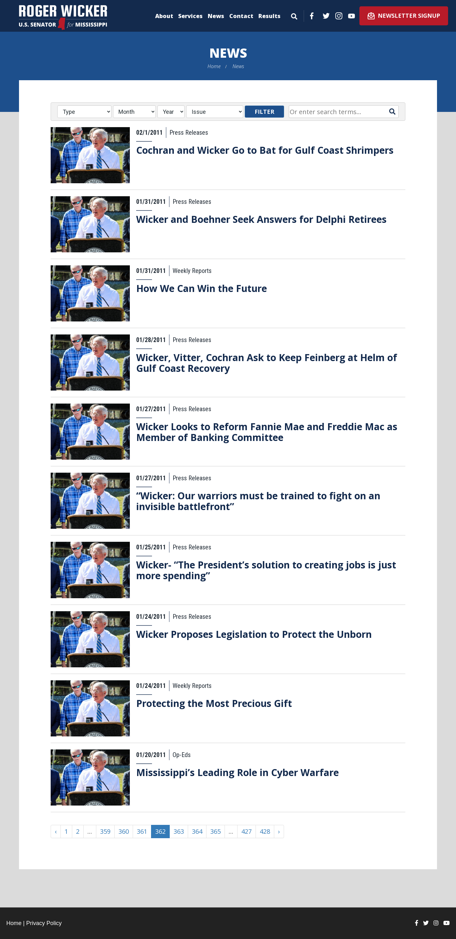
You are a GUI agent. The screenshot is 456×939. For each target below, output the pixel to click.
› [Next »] (279, 831)
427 (246, 831)
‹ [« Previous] (56, 831)
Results (269, 16)
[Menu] (294, 15)
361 (142, 831)
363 (179, 831)
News (216, 16)
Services (190, 16)
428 (265, 831)
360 (123, 831)
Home (214, 66)
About (164, 16)
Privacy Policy (44, 923)
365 (215, 831)
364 (197, 831)
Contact (241, 16)
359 (105, 831)
